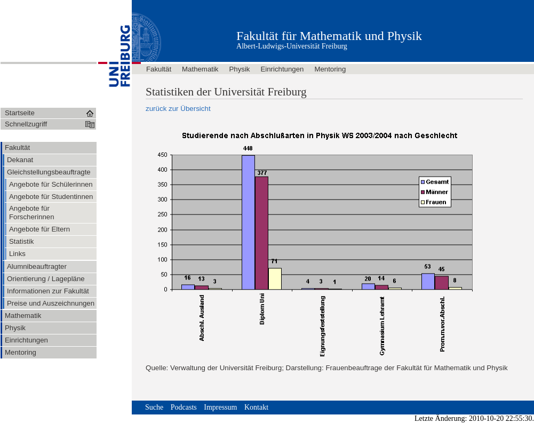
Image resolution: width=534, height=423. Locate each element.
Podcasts (184, 407)
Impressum (220, 407)
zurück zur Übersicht (178, 109)
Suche (154, 407)
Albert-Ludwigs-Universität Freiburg (291, 46)
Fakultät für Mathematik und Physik (329, 36)
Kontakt (256, 407)
